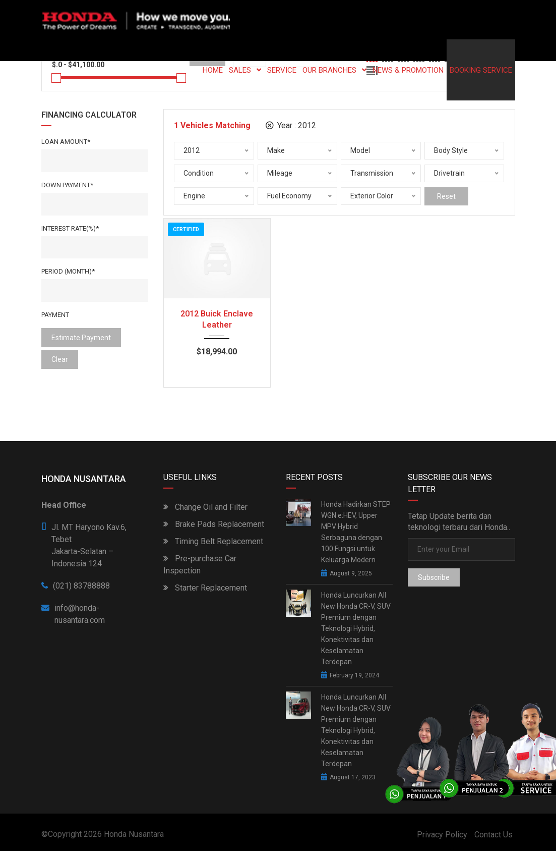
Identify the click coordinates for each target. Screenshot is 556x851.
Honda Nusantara (134, 834)
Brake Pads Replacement (213, 524)
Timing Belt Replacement (213, 541)
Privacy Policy (442, 834)
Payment (55, 314)
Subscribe (434, 577)
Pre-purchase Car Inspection (199, 564)
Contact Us (493, 834)
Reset (446, 196)
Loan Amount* (65, 141)
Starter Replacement (205, 588)
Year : (291, 125)
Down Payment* (67, 185)
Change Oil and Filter (205, 507)
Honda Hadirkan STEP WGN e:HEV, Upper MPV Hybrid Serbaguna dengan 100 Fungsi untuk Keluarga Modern (356, 532)
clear (59, 359)
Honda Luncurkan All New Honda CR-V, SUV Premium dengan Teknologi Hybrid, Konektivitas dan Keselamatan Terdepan (356, 628)
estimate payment (81, 338)
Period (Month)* (68, 271)
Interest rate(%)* (70, 228)
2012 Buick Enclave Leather (216, 319)
